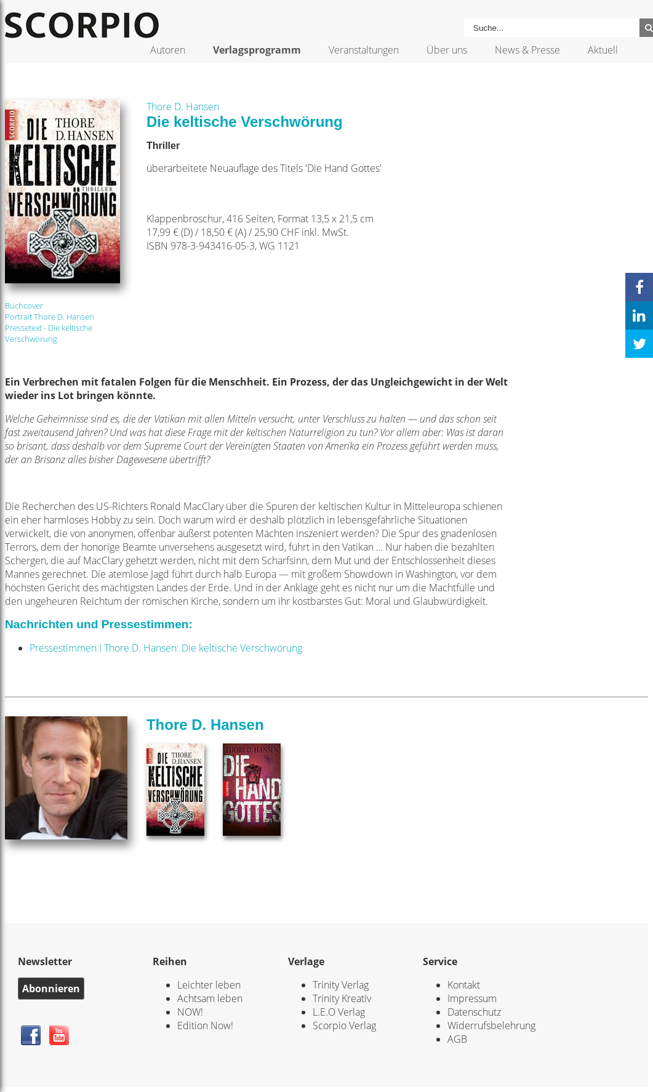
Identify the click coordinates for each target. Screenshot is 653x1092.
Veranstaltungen (364, 50)
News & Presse (527, 50)
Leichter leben (209, 985)
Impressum (472, 998)
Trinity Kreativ (342, 998)
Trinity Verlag (341, 985)
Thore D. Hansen (182, 106)
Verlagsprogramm (257, 50)
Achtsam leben (209, 998)
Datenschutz (474, 1012)
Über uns (447, 50)
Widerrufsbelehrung (491, 1025)
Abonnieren (51, 988)
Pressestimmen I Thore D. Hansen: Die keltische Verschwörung (166, 648)
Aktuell (603, 50)
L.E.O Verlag (339, 1012)
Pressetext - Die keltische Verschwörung (48, 333)
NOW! (190, 1012)
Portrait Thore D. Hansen (49, 316)
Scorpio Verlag (344, 1025)
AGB (457, 1039)
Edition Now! (205, 1025)
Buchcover (24, 305)
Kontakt (463, 985)
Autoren (167, 50)
